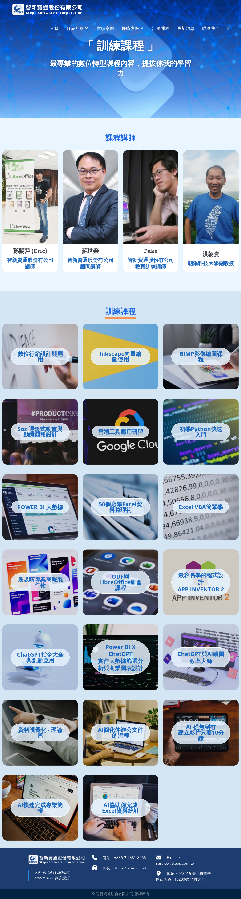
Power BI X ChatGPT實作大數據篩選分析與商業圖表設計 (120, 657)
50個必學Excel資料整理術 (120, 507)
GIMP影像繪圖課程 (200, 356)
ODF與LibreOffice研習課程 (120, 582)
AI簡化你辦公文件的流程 (120, 732)
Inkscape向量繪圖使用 (121, 356)
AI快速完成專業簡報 (40, 807)
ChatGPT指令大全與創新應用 (40, 657)
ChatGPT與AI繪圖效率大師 (200, 657)
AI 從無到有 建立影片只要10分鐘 (201, 732)
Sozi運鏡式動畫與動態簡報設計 (40, 431)
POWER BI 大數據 (40, 507)
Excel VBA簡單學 (201, 507)
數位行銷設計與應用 (40, 356)
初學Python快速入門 (201, 431)
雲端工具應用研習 (120, 432)
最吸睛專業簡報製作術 (40, 582)
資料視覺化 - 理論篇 (40, 732)
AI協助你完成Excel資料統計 (120, 807)
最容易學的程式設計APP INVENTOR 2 (200, 582)
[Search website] (228, 28)
